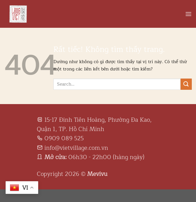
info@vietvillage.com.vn (76, 148)
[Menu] (188, 14)
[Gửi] (186, 84)
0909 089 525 (64, 138)
